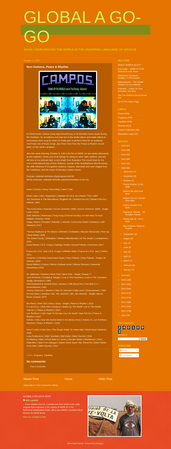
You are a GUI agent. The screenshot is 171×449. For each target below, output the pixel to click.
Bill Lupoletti (32, 400)
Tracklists (48, 355)
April (125, 256)
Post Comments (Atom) (47, 385)
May (125, 252)
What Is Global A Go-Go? (129, 65)
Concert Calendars (126, 130)
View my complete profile (34, 417)
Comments (126, 355)
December (128, 172)
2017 (123, 284)
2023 (123, 155)
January (127, 270)
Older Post (105, 378)
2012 (123, 306)
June (126, 247)
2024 (123, 150)
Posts (123, 350)
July (125, 243)
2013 (123, 302)
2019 (123, 275)
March (126, 261)
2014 (123, 297)
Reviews (122, 126)
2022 (123, 159)
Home (68, 378)
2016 (123, 289)
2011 (123, 311)
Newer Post (31, 378)
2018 (123, 280)
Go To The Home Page (128, 102)
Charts (121, 113)
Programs (38, 355)
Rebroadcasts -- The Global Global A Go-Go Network (130, 83)
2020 (123, 168)
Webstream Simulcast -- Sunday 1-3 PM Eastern (129, 76)
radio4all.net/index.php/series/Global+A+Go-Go (66, 179)
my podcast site (44, 160)
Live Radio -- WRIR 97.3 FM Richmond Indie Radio (131, 70)
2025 (123, 146)
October (127, 180)
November (128, 176)
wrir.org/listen (35, 156)
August (126, 238)
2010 (123, 315)
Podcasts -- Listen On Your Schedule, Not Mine (130, 90)
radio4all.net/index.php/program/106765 (55, 176)
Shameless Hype (125, 134)
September (128, 234)
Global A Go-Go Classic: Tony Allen (134, 199)
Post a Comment (38, 366)
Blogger (99, 443)
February (127, 265)
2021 (123, 163)
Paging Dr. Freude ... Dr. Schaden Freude (134, 213)
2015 (123, 293)
